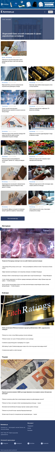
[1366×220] (27, 8)
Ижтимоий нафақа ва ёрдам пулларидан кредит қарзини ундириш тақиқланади (13, 210)
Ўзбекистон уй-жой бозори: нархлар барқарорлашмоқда (17, 414)
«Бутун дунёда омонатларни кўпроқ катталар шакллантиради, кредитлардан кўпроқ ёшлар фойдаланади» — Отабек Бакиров (27, 288)
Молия (3, 57)
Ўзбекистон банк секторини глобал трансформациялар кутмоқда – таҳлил (22, 407)
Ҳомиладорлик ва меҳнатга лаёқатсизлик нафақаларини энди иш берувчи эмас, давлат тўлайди (13, 186)
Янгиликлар (9, 57)
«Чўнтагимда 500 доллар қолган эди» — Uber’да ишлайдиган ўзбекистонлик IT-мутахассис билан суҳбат (27, 268)
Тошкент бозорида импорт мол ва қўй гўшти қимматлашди (23, 262)
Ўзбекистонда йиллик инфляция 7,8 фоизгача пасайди (39, 109)
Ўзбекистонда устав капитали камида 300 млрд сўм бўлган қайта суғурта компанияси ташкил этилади (13, 135)
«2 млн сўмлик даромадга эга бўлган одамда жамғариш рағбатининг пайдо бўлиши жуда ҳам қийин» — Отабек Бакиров (27, 282)
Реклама (30, 435)
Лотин (50, 11)
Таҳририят (30, 430)
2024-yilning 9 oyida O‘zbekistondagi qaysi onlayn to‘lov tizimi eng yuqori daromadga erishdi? (26, 350)
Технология (5, 106)
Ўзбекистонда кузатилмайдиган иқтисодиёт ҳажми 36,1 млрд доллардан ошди (13, 161)
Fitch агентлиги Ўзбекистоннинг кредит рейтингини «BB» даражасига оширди (27, 331)
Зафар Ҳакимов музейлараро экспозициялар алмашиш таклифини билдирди (23, 273)
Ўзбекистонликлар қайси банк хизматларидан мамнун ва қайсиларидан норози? (24, 403)
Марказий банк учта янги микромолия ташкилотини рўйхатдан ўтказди (12, 85)
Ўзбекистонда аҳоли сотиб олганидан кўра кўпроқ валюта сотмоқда (41, 185)
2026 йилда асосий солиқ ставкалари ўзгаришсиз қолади (39, 210)
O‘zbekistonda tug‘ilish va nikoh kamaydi (12, 354)
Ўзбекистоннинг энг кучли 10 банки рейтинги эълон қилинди (19, 342)
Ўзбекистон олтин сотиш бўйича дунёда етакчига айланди (18, 338)
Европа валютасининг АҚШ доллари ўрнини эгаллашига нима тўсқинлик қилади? (24, 396)
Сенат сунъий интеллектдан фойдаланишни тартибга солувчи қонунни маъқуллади (13, 110)
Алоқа (29, 432)
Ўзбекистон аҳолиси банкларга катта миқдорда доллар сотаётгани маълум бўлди (12, 61)
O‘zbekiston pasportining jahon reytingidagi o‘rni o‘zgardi (16, 346)
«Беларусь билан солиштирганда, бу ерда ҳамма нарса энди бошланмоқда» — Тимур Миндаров (25, 277)
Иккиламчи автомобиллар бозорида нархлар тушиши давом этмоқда (21, 411)
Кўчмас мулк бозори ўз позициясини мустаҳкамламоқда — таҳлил (20, 418)
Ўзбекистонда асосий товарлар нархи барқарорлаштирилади (39, 160)
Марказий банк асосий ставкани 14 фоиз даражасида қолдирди (21, 35)
